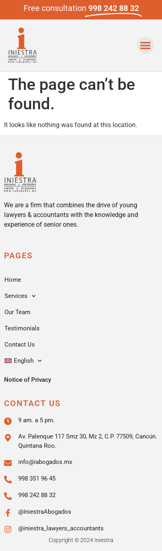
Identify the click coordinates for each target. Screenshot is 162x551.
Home (12, 279)
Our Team (17, 312)
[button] (145, 45)
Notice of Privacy (27, 379)
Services (20, 296)
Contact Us (19, 344)
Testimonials (22, 328)
